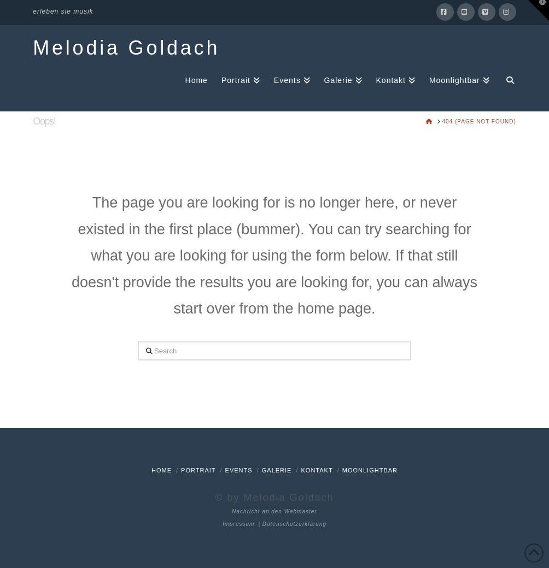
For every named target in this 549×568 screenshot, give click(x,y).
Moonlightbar (370, 470)
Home (161, 470)
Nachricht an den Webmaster (274, 511)
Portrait (198, 470)
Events (239, 470)
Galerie (277, 470)
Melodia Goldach (126, 48)
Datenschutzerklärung (294, 524)
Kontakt (317, 470)
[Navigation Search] (506, 80)
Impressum (238, 524)
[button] (538, 10)
